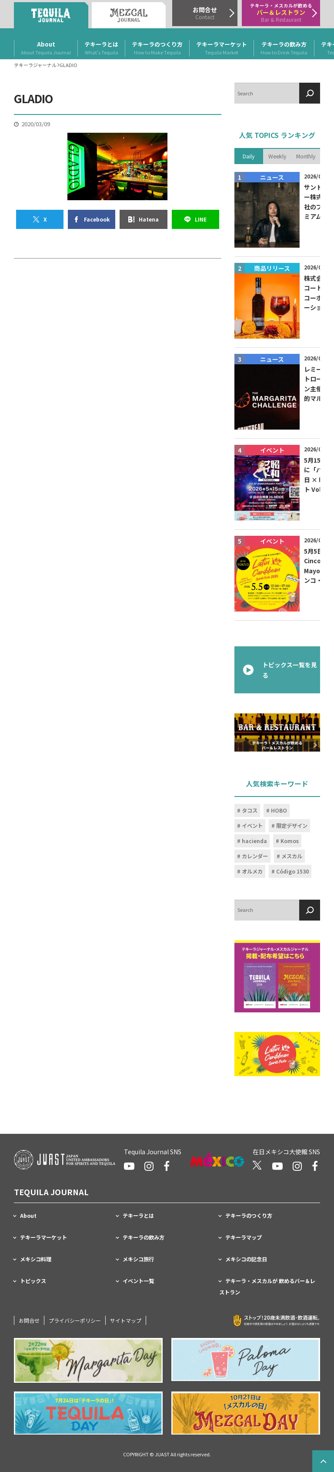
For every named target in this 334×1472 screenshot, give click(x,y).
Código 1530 (292, 871)
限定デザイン (291, 825)
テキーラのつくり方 (157, 48)
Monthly (305, 156)
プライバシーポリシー (75, 1320)
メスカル (291, 856)
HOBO (279, 810)
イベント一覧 (138, 1281)
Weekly (277, 156)
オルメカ (252, 871)
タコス (249, 810)
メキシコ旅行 (138, 1259)
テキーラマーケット (221, 48)
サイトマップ (125, 1320)
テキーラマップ (243, 1237)
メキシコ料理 (35, 1259)
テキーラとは (101, 48)
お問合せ (29, 1320)
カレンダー (255, 856)
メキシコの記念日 (246, 1259)
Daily (248, 156)
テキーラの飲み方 (284, 48)
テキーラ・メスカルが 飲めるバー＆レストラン (267, 1286)
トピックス (33, 1281)
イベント (252, 825)
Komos (290, 840)
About (46, 48)
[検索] (309, 93)
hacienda (254, 840)
